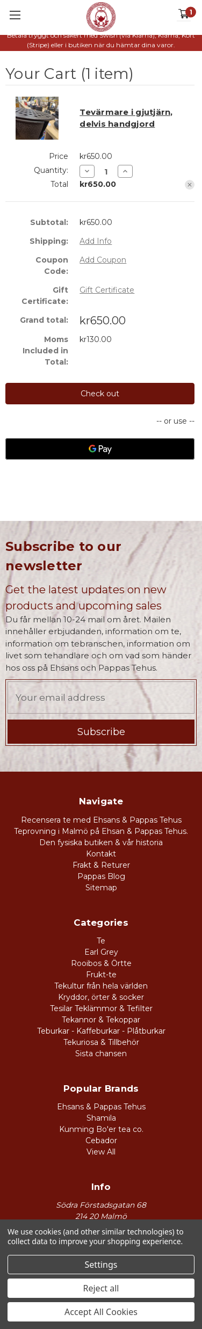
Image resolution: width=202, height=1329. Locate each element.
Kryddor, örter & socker (101, 997)
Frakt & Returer (101, 865)
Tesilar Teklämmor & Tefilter (101, 1008)
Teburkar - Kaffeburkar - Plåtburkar (101, 1031)
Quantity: (51, 170)
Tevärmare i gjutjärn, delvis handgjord (126, 118)
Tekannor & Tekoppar (101, 1020)
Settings (101, 1264)
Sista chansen (101, 1053)
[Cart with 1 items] (184, 14)
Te (101, 941)
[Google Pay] (99, 449)
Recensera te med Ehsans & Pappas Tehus (101, 820)
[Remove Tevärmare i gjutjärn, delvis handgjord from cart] (189, 185)
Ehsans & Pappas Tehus (101, 1107)
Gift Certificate (107, 290)
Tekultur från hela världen (101, 986)
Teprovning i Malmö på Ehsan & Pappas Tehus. (101, 831)
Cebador (101, 1140)
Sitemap (101, 887)
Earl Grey (101, 952)
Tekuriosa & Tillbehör (101, 1042)
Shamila (101, 1118)
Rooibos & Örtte (101, 963)
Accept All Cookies (101, 1312)
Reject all (101, 1288)
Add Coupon (103, 260)
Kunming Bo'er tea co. (101, 1129)
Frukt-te (101, 974)
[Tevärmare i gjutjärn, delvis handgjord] (106, 171)
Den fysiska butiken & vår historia (101, 842)
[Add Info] (96, 241)
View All (101, 1152)
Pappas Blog (101, 876)
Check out (100, 393)
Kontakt (101, 854)
